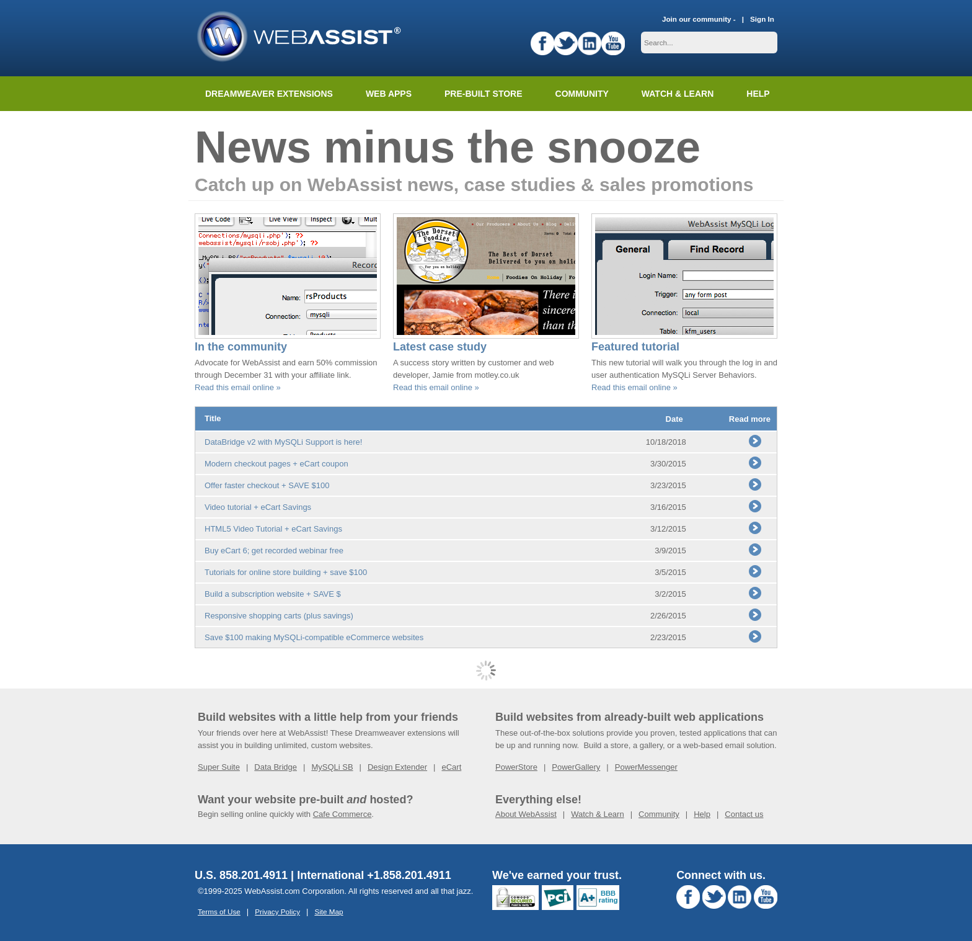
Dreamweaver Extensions (269, 94)
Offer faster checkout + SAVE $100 (267, 485)
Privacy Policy (277, 912)
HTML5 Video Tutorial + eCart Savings (273, 528)
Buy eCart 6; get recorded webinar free (274, 550)
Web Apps (389, 94)
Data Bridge (275, 767)
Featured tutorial (635, 347)
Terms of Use (219, 912)
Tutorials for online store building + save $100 (286, 572)
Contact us (744, 814)
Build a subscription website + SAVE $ (273, 594)
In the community (241, 347)
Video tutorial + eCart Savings (258, 507)
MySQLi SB (332, 767)
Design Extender (397, 767)
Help (702, 814)
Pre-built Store (483, 94)
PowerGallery (576, 767)
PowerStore (516, 767)
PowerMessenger (646, 767)
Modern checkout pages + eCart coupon (276, 463)
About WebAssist (526, 814)
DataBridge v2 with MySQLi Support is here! (283, 442)
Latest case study (440, 347)
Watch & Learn (678, 94)
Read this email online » (238, 387)
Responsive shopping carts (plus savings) (279, 615)
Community (582, 94)
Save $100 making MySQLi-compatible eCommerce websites (314, 637)
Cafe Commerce (342, 814)
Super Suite (219, 767)
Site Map (328, 912)
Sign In (762, 19)
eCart (451, 767)
